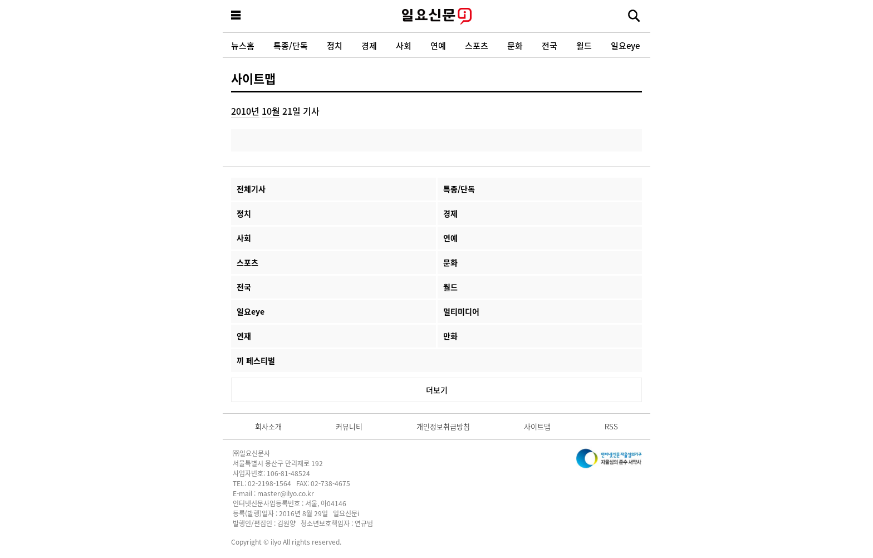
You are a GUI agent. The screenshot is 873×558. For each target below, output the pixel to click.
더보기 (437, 389)
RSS (611, 426)
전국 (549, 45)
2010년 (245, 111)
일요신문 (436, 16)
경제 (369, 45)
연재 (244, 335)
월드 (584, 45)
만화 (450, 335)
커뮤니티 (349, 426)
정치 (334, 45)
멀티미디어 (461, 311)
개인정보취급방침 (443, 426)
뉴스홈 (242, 45)
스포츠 (476, 45)
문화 (515, 45)
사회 (403, 45)
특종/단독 (290, 45)
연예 (438, 45)
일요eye (625, 45)
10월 (271, 111)
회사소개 (268, 426)
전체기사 (251, 188)
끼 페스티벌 (256, 360)
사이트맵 (253, 78)
